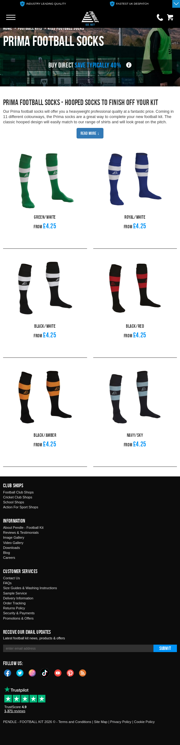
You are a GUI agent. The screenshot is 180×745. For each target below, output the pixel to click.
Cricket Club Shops (17, 497)
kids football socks (66, 28)
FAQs (7, 583)
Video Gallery (13, 543)
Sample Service (15, 593)
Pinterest (70, 672)
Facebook (7, 672)
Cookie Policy (144, 722)
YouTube (58, 672)
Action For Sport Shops (20, 507)
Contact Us (11, 578)
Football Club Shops (18, 492)
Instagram (32, 672)
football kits (30, 28)
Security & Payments (19, 613)
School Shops (13, 502)
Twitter (20, 672)
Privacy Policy (120, 722)
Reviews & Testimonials (21, 532)
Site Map (100, 722)
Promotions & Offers (18, 618)
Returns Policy (14, 608)
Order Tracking (14, 603)
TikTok (45, 672)
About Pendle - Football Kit (23, 527)
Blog (6, 552)
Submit (165, 648)
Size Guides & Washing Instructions (30, 588)
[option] (43, 4)
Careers (9, 557)
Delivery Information (18, 598)
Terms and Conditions (74, 722)
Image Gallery (13, 537)
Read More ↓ (90, 133)
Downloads (11, 548)
